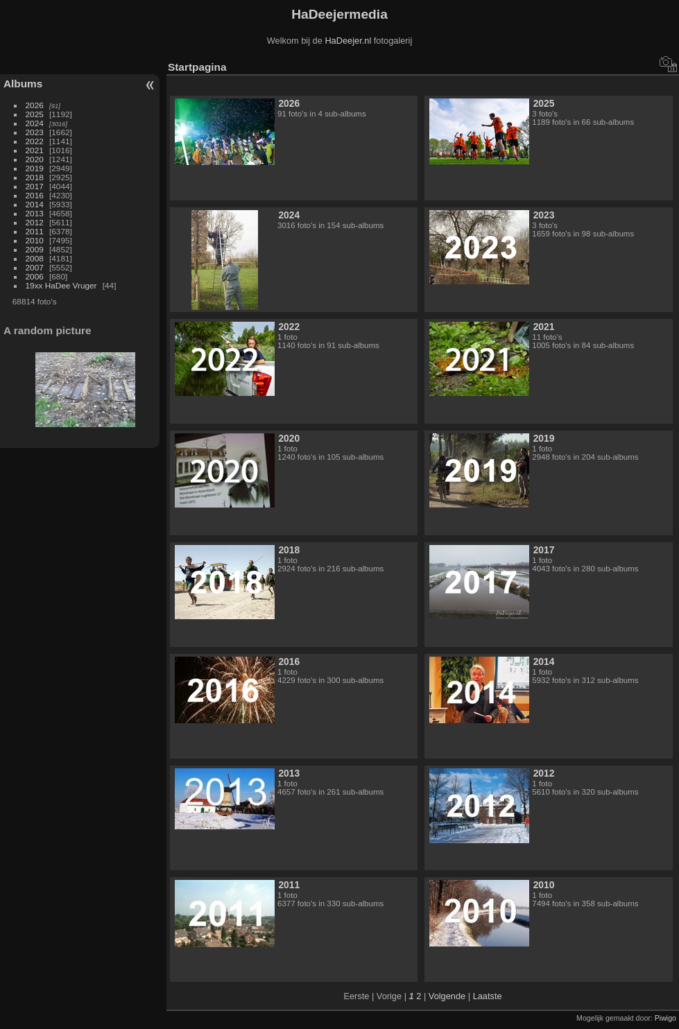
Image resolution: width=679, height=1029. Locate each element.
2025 (35, 114)
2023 (35, 132)
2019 (35, 168)
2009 (35, 249)
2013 (35, 213)
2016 (35, 195)
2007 (35, 267)
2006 (35, 276)
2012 (35, 222)
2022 (35, 141)
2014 (35, 204)
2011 (35, 231)
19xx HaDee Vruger (61, 285)
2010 (35, 240)
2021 (35, 150)
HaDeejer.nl (348, 40)
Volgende (447, 996)
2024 (35, 123)
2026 (35, 105)
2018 (35, 177)
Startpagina (197, 67)
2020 (35, 159)
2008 (35, 258)
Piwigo (665, 1018)
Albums (22, 83)
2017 (35, 186)
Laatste (487, 996)
